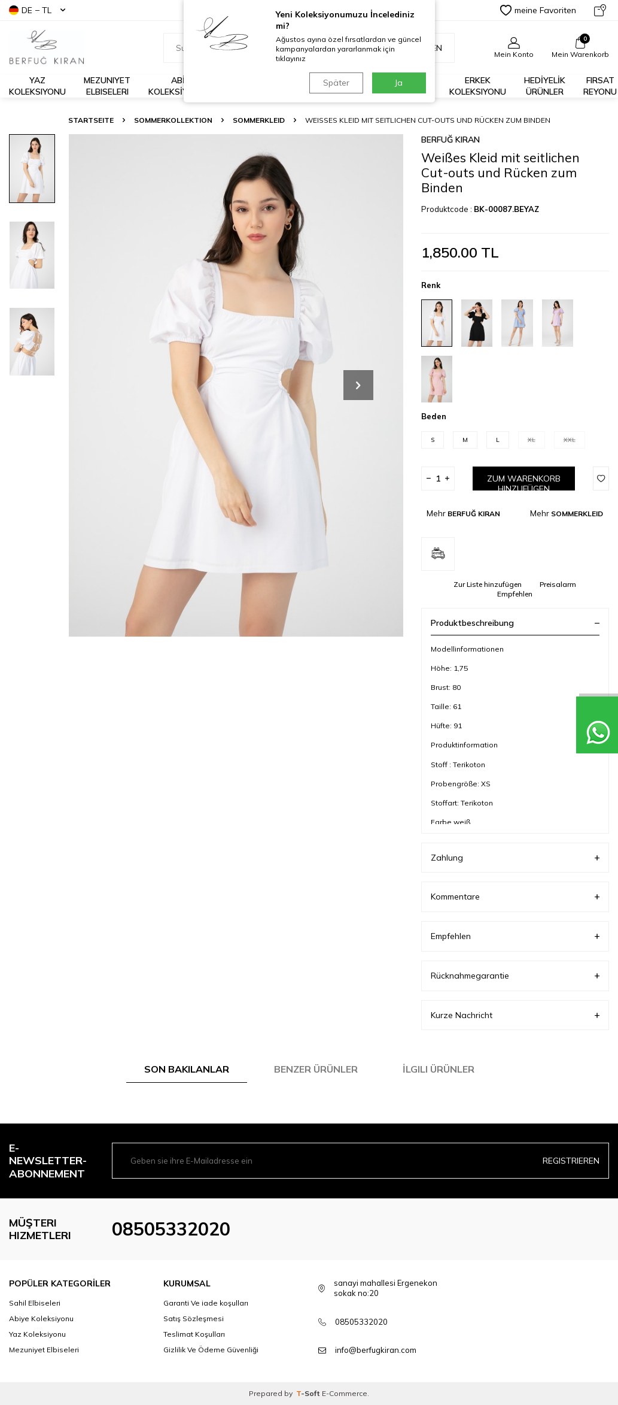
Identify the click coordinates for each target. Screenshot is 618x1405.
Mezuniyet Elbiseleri (107, 86)
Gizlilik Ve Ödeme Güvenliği (210, 1349)
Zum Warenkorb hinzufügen (524, 481)
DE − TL (37, 10)
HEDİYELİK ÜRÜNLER (544, 86)
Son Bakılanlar (186, 1069)
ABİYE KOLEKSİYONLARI (182, 86)
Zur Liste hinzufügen (487, 584)
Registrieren (571, 1160)
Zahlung (515, 858)
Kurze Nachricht (515, 1015)
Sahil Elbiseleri (34, 1302)
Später (336, 82)
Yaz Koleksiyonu (37, 86)
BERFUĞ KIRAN (450, 139)
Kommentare (515, 897)
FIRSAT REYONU (600, 86)
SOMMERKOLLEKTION (173, 120)
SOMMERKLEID (259, 120)
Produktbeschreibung (515, 622)
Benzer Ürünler (316, 1069)
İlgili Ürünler (438, 1069)
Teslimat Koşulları (194, 1334)
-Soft (309, 1393)
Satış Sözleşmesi (193, 1318)
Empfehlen (514, 593)
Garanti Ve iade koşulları (205, 1302)
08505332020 (171, 1229)
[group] (236, 385)
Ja (399, 82)
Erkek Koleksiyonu (477, 86)
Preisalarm (558, 584)
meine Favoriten (538, 10)
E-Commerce (344, 1393)
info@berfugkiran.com (375, 1350)
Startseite (91, 120)
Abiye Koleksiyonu (41, 1318)
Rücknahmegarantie (515, 976)
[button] (358, 385)
